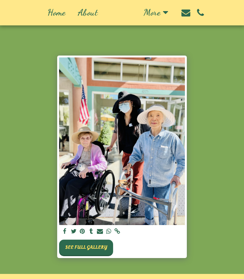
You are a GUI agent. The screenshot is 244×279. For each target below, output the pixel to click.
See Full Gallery (86, 247)
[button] (207, 12)
